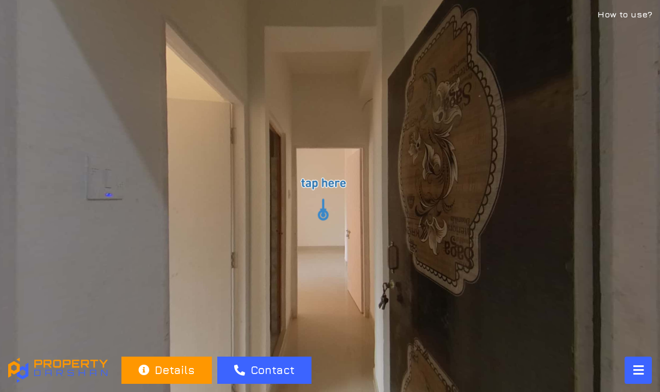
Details (166, 370)
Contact (264, 370)
